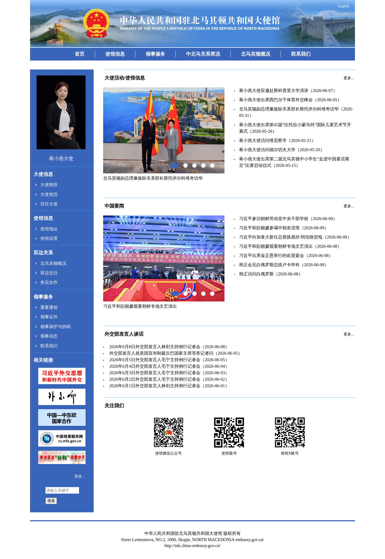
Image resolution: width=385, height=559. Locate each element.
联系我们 (301, 54)
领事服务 (155, 54)
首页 (79, 54)
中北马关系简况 (203, 54)
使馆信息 (115, 54)
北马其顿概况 (255, 54)
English (343, 6)
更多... (79, 476)
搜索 (51, 500)
